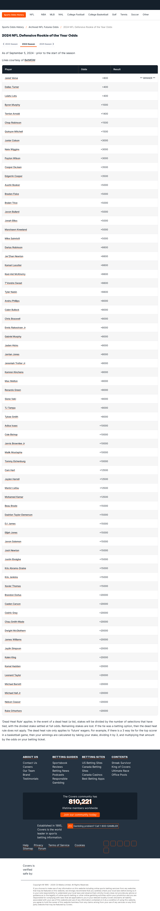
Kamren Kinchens (14, 372)
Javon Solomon (13, 541)
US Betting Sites (92, 762)
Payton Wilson (12, 158)
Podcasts (58, 774)
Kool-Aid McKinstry (15, 274)
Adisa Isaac (11, 425)
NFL (33, 14)
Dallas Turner (12, 86)
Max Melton (11, 381)
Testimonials (30, 778)
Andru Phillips (12, 300)
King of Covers (121, 766)
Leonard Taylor (13, 675)
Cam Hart (10, 470)
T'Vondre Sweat (13, 283)
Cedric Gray (11, 612)
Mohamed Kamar (14, 496)
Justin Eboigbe (13, 559)
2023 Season (10, 44)
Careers (28, 766)
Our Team (29, 770)
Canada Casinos (92, 774)
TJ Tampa (10, 407)
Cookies (80, 845)
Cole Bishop (11, 434)
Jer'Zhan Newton (14, 256)
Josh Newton (12, 550)
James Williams (13, 639)
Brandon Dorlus (13, 594)
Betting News (60, 770)
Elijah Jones (11, 532)
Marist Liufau (12, 488)
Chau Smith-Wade (14, 621)
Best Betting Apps (93, 778)
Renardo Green (13, 389)
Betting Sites (93, 757)
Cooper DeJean (13, 167)
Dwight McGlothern (15, 630)
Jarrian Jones (12, 354)
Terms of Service (58, 845)
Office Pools (119, 774)
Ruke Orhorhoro (13, 710)
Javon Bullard (12, 211)
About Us (30, 757)
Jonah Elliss (11, 220)
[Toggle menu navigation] (155, 5)
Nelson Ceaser (13, 701)
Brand (26, 774)
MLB (52, 14)
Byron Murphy (12, 104)
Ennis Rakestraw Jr (15, 327)
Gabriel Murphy (13, 336)
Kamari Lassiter (13, 265)
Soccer (135, 14)
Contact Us (30, 762)
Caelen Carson (13, 603)
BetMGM (30, 60)
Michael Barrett (13, 684)
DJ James (10, 523)
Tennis (123, 14)
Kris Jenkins (11, 577)
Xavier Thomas (13, 586)
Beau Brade (11, 505)
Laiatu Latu (11, 95)
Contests (120, 757)
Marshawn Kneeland (16, 229)
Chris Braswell (12, 318)
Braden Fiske (12, 193)
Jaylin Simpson (13, 648)
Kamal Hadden (13, 666)
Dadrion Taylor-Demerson (18, 514)
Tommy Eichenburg (15, 461)
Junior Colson (12, 140)
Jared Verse (11, 78)
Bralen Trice (11, 202)
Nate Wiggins (12, 149)
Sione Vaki (10, 398)
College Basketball (98, 14)
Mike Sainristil (12, 238)
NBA (43, 14)
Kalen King (10, 657)
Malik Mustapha (13, 452)
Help (26, 845)
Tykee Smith (11, 416)
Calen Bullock (12, 309)
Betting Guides (65, 757)
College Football (75, 14)
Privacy (38, 845)
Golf (114, 14)
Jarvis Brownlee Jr (15, 443)
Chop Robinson (13, 122)
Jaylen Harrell (12, 479)
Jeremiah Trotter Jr (15, 363)
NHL (61, 14)
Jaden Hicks (11, 345)
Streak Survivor (121, 762)
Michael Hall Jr (13, 693)
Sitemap (28, 848)
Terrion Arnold (12, 113)
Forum (42, 848)
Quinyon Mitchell (14, 131)
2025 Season (46, 44)
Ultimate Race (120, 770)
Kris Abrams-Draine (15, 568)
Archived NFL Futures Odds (44, 27)
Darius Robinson (13, 247)
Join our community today (80, 814)
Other (147, 14)
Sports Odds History (13, 27)
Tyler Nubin (11, 291)
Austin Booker (12, 185)
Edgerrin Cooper (13, 176)
